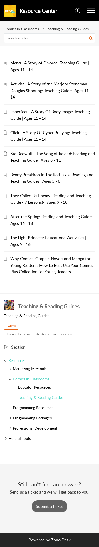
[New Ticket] (49, 506)
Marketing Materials (29, 368)
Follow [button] (11, 326)
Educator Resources (34, 387)
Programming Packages (32, 417)
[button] (78, 11)
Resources (16, 360)
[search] (49, 38)
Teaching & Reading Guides (40, 397)
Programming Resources (33, 407)
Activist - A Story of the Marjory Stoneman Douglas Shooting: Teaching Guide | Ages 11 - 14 (50, 90)
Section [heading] (18, 347)
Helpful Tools (19, 438)
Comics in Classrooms (22, 28)
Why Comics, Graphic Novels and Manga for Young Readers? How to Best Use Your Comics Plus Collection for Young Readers (51, 265)
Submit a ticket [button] (49, 506)
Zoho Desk (61, 540)
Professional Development (35, 428)
